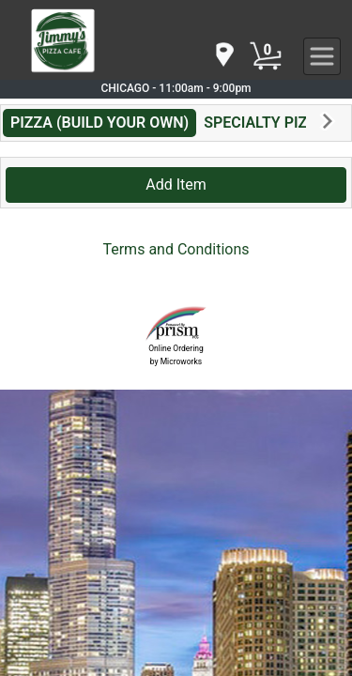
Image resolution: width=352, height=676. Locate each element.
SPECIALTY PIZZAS (269, 122)
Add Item (176, 184)
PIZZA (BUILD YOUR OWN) (99, 122)
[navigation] (223, 55)
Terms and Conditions (175, 249)
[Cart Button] (265, 56)
